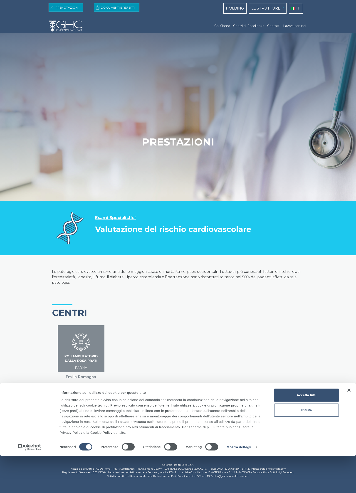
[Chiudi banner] (349, 427)
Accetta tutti (306, 432)
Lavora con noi (294, 26)
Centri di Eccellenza (248, 26)
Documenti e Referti (118, 7)
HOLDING (235, 8)
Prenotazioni (66, 7)
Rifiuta (306, 447)
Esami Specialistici (115, 217)
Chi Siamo (222, 26)
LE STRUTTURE (265, 8)
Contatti (273, 26)
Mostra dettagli (239, 484)
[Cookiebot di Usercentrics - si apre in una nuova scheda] (29, 484)
